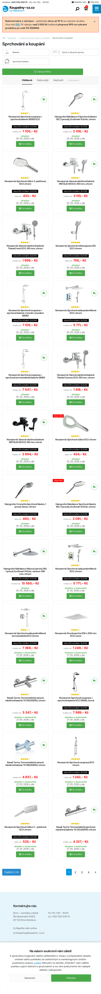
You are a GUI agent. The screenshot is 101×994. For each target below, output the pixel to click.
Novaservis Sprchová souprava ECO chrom (75, 764)
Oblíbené (27, 80)
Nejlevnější (43, 80)
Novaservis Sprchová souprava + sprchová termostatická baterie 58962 (25, 376)
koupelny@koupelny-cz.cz (28, 932)
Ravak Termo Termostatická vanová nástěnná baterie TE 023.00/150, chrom (25, 699)
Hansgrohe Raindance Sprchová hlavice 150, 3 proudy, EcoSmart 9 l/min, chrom (76, 505)
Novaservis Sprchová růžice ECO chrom (75, 439)
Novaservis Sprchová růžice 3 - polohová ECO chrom (25, 828)
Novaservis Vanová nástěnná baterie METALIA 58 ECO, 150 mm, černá (25, 441)
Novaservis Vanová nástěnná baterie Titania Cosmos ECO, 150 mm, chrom (76, 376)
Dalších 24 (12, 872)
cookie (37, 962)
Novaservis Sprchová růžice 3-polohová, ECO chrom (25, 182)
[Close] (94, 21)
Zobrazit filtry (42, 71)
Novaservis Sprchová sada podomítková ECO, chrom (75, 312)
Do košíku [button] (25, 143)
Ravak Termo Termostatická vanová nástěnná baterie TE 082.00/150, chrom (25, 764)
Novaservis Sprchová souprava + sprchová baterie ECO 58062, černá (75, 699)
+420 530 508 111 (59, 916)
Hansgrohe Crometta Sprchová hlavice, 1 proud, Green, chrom (25, 505)
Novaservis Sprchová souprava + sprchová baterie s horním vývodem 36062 (25, 313)
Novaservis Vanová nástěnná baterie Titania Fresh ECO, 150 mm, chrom (25, 247)
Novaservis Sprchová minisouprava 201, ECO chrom (76, 247)
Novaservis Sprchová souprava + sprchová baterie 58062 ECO (25, 118)
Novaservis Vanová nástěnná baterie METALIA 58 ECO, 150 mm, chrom (75, 182)
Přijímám (71, 978)
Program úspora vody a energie (34, 38)
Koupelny (12, 38)
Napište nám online (25, 928)
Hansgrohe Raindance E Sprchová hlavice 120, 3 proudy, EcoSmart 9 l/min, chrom (76, 118)
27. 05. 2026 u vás (76, 590)
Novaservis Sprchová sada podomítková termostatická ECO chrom (25, 634)
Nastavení (30, 978)
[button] (77, 9)
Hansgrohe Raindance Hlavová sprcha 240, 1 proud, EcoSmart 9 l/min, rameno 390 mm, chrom (25, 571)
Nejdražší (58, 80)
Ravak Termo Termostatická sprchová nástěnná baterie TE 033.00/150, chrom (76, 828)
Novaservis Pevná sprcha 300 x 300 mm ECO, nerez (75, 634)
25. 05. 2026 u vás (25, 138)
